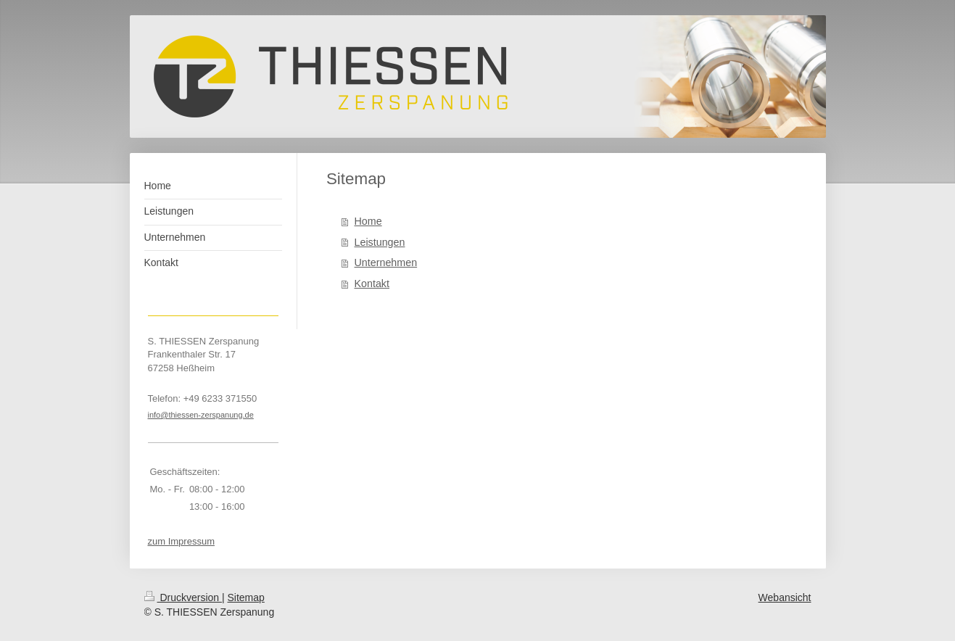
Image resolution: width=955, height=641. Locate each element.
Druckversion (183, 597)
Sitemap (246, 597)
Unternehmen (386, 262)
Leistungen (380, 242)
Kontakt (372, 283)
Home (368, 221)
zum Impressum (181, 541)
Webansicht (784, 597)
